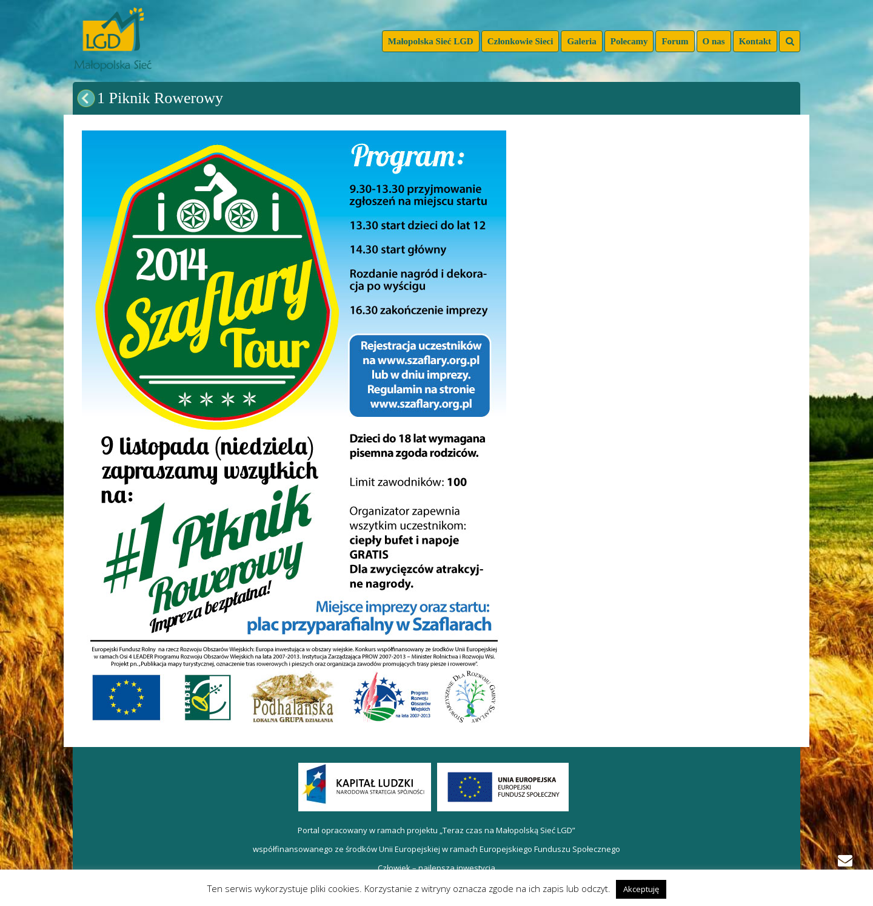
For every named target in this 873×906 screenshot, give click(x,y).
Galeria (581, 41)
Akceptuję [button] (641, 889)
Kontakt (755, 41)
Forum (674, 41)
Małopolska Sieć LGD (430, 41)
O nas (714, 41)
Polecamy (629, 41)
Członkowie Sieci (520, 41)
